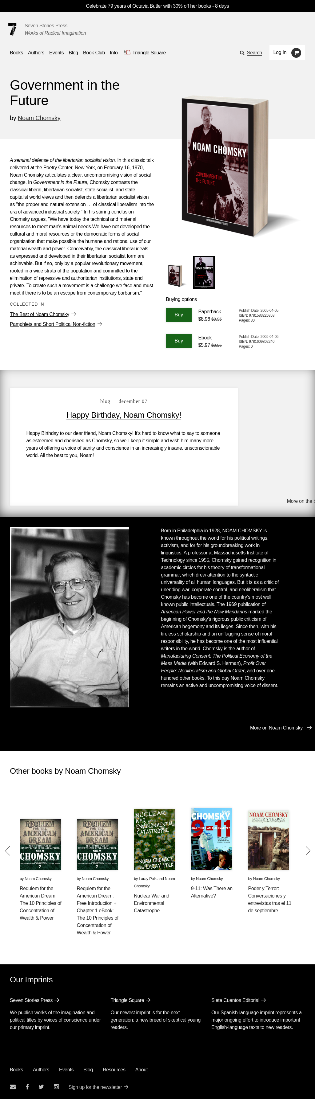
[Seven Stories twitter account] (41, 1085)
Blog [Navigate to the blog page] (73, 52)
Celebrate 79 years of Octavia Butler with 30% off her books (149, 6)
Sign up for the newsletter (95, 1085)
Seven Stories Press (46, 25)
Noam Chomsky (39, 118)
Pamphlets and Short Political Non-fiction (52, 324)
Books (16, 1067)
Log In (280, 52)
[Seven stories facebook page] (27, 1085)
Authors (41, 1067)
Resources (114, 1067)
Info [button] (114, 52)
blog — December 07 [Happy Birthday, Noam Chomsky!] (107, 401)
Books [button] (16, 52)
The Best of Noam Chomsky (39, 314)
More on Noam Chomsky (276, 726)
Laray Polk (147, 876)
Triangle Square (127, 998)
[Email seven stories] (13, 1085)
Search (254, 52)
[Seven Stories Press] (12, 29)
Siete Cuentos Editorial (235, 998)
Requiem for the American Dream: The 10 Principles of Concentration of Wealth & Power (40, 901)
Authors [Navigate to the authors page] (36, 52)
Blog (88, 1067)
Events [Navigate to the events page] (56, 52)
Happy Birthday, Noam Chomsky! (107, 415)
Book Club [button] (94, 52)
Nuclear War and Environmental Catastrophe (151, 901)
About (141, 1067)
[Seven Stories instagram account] (56, 1085)
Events (66, 1067)
